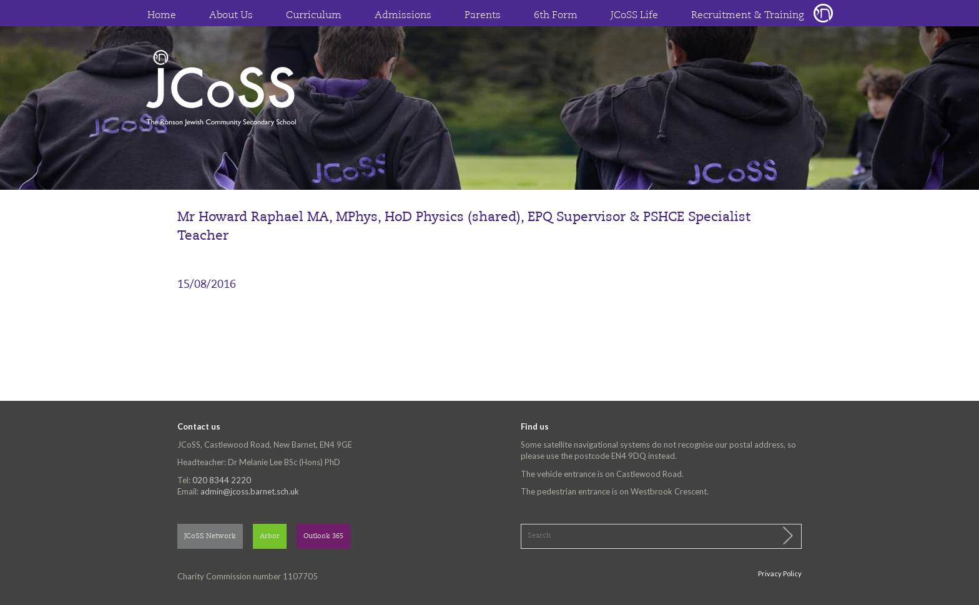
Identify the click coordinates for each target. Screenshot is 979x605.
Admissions (403, 16)
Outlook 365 (323, 536)
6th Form (556, 16)
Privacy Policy (780, 573)
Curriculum (314, 16)
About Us (231, 16)
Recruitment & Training (747, 16)
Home (161, 16)
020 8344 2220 (221, 480)
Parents (483, 16)
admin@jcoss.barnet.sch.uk (249, 491)
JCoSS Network (210, 536)
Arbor (270, 536)
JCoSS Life (634, 16)
